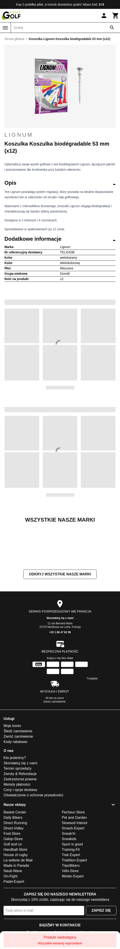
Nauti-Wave (13, 915)
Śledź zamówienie (18, 775)
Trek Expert (71, 899)
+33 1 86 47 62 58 (60, 676)
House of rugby (16, 899)
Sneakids (69, 883)
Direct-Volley (14, 873)
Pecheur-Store (73, 857)
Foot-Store (12, 878)
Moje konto (12, 770)
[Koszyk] (115, 15)
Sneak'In (69, 878)
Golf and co (13, 889)
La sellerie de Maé (18, 905)
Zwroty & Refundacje (20, 818)
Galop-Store (13, 883)
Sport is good (72, 889)
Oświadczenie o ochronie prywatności (33, 839)
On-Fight (10, 921)
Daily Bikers (13, 862)
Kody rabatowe (15, 786)
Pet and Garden (74, 862)
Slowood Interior (75, 867)
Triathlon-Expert (74, 905)
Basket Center (15, 857)
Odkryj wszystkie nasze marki (60, 619)
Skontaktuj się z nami (59, 662)
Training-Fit (71, 894)
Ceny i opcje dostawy (20, 834)
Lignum (18, 135)
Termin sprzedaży (17, 813)
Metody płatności (17, 829)
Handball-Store (15, 894)
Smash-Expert (73, 873)
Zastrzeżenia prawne (20, 823)
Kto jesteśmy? (15, 802)
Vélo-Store (70, 915)
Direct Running (15, 867)
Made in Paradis (16, 910)
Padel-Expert (14, 926)
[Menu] (5, 27)
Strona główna (14, 39)
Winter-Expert (73, 921)
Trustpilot (92, 723)
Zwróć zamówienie (54, 746)
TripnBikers (71, 910)
